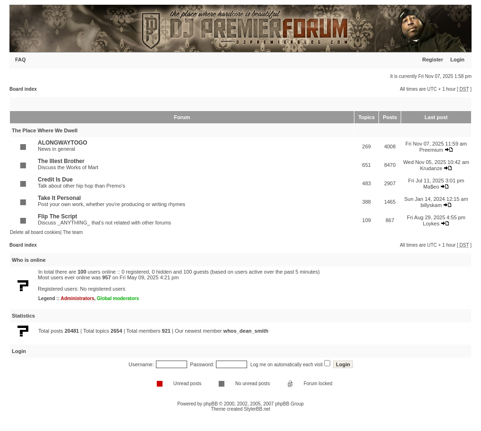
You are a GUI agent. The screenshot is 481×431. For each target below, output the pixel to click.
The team (73, 232)
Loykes (431, 223)
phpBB (211, 403)
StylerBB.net (257, 409)
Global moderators (118, 298)
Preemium (431, 150)
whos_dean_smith (245, 331)
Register (432, 59)
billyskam (431, 205)
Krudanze (431, 168)
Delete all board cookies (35, 232)
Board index (23, 89)
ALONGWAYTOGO (62, 142)
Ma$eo (431, 187)
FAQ (20, 59)
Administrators (77, 298)
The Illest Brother (61, 161)
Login (457, 59)
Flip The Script (57, 216)
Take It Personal (59, 198)
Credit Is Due (55, 179)
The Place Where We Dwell (44, 130)
